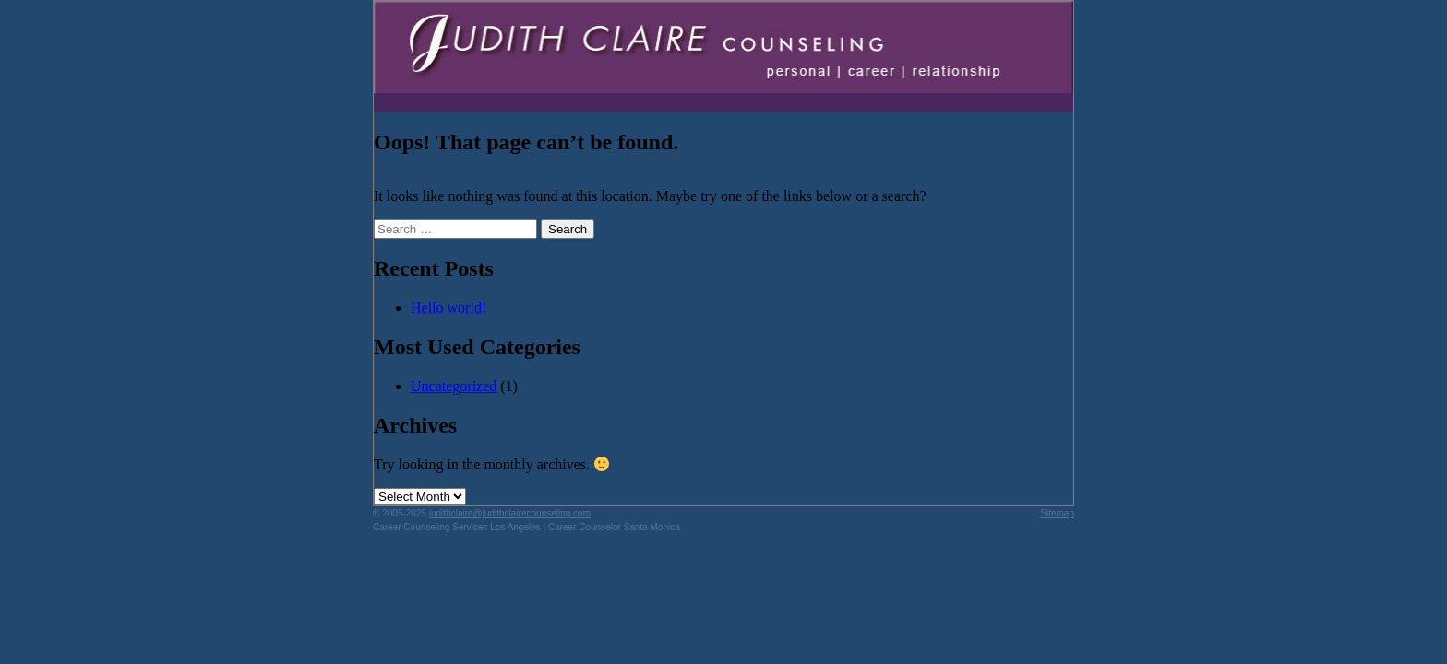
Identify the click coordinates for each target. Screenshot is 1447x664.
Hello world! (448, 307)
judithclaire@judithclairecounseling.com (510, 513)
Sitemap (1057, 513)
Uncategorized (453, 386)
